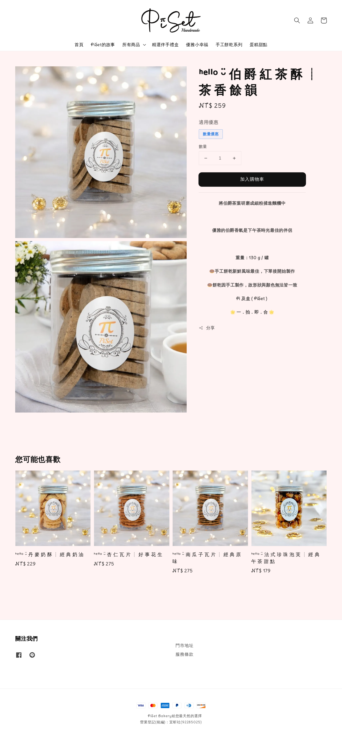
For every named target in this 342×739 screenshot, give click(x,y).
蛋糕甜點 (258, 44)
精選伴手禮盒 (165, 44)
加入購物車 (252, 179)
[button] (297, 20)
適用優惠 (208, 122)
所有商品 (131, 44)
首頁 (79, 44)
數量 (203, 146)
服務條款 (184, 654)
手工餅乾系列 (229, 44)
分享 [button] (207, 328)
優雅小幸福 (197, 44)
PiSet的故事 (103, 44)
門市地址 (184, 645)
